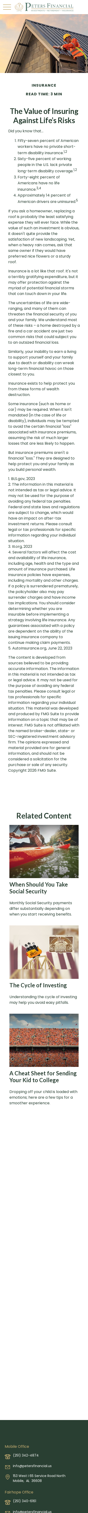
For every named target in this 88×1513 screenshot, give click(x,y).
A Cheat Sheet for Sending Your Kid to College (43, 1076)
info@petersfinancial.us (32, 1466)
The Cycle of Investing (38, 985)
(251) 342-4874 (26, 1455)
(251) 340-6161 (24, 1501)
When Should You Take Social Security (38, 888)
